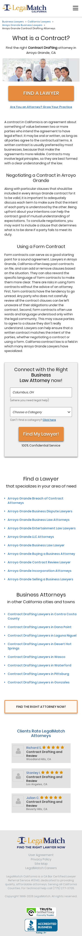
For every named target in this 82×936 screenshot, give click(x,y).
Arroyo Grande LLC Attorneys (31, 537)
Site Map (41, 863)
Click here (49, 420)
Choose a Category (27, 412)
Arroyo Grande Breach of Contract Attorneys (35, 500)
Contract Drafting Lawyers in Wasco (36, 657)
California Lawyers (39, 21)
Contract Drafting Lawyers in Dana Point (40, 627)
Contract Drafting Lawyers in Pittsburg (38, 674)
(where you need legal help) (29, 400)
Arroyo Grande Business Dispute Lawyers (40, 511)
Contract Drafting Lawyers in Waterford (39, 665)
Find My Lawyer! (41, 434)
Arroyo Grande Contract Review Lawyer (39, 562)
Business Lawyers (13, 21)
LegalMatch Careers (41, 868)
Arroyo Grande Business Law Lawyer (36, 545)
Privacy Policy (41, 859)
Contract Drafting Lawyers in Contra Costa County (42, 616)
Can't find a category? (33, 420)
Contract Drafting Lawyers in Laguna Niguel (42, 635)
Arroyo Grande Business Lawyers (22, 25)
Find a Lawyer (41, 93)
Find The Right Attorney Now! (41, 707)
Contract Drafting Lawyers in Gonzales (39, 682)
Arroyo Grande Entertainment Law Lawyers (42, 528)
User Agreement (41, 855)
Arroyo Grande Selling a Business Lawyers (40, 579)
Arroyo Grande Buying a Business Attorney (41, 554)
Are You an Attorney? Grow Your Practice (41, 107)
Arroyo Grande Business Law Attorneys (39, 520)
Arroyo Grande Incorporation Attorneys (40, 571)
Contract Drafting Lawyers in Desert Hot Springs (40, 646)
